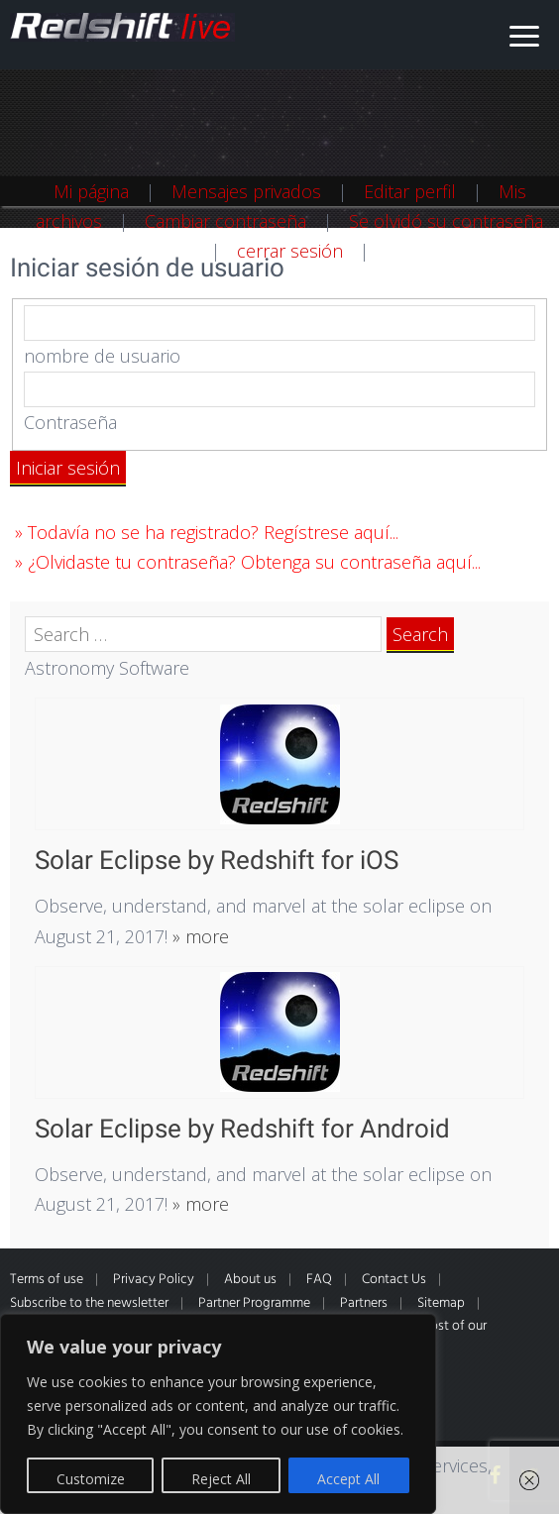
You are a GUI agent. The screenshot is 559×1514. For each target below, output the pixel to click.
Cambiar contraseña (225, 221)
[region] (218, 1414)
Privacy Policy (153, 1279)
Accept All (348, 1478)
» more (198, 936)
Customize (90, 1478)
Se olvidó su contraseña (446, 221)
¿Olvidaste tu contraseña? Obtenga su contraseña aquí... (254, 562)
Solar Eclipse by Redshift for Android (242, 1128)
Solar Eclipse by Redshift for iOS (216, 860)
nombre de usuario (102, 356)
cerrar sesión (290, 251)
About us (250, 1279)
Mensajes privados (246, 191)
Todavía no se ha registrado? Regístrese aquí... (213, 532)
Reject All (221, 1478)
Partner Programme (254, 1303)
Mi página (91, 191)
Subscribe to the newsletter (89, 1303)
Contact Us (394, 1279)
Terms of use (46, 1279)
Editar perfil (410, 191)
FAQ (319, 1279)
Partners (364, 1303)
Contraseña (70, 422)
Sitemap (441, 1303)
